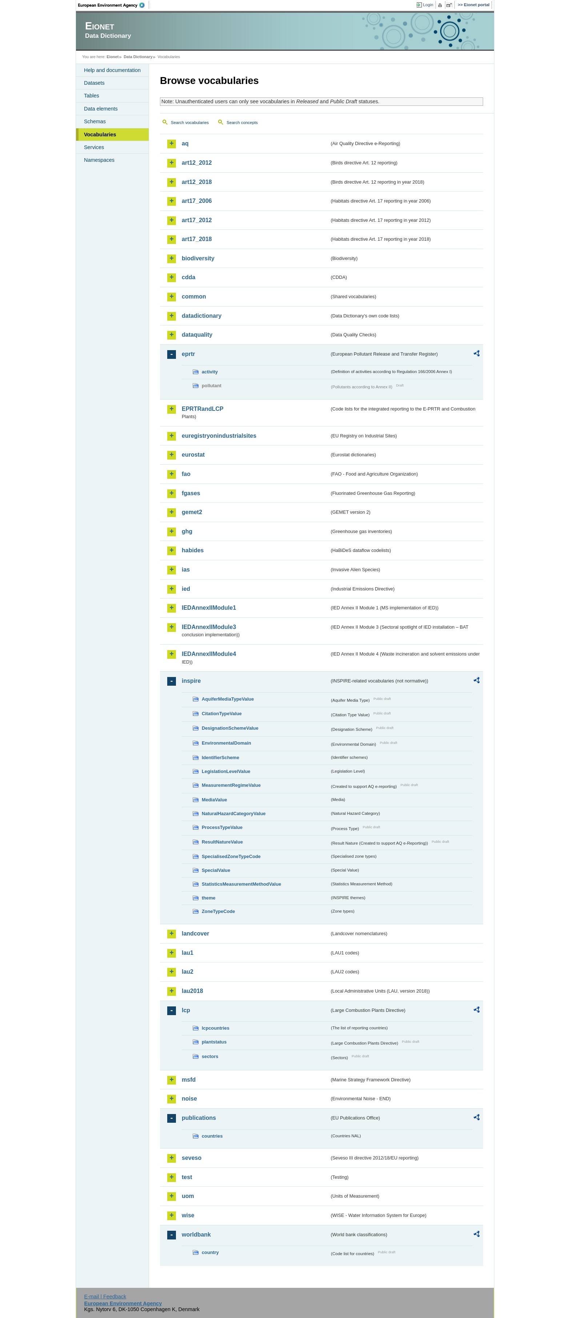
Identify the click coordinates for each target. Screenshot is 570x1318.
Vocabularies (100, 134)
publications (199, 1118)
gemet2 (192, 512)
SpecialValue (216, 870)
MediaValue (214, 799)
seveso (191, 1158)
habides (193, 550)
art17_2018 (197, 239)
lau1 (187, 953)
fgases (191, 493)
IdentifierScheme (220, 757)
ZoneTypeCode (218, 911)
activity (210, 371)
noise (189, 1098)
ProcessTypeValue (222, 827)
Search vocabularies (190, 122)
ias (186, 569)
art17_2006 (197, 201)
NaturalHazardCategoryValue (234, 813)
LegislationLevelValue (226, 771)
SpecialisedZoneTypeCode (231, 856)
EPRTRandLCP (203, 409)
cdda (188, 277)
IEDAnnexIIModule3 (209, 627)
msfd (189, 1080)
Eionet (113, 57)
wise (188, 1215)
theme (209, 898)
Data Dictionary (138, 57)
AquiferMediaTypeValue (228, 699)
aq (185, 143)
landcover (195, 933)
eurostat (193, 455)
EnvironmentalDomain (226, 743)
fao (186, 474)
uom (188, 1196)
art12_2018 (197, 182)
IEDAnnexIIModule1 (209, 608)
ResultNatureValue (222, 842)
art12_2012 (197, 163)
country (210, 1252)
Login (428, 5)
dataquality (197, 335)
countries (212, 1136)
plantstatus (214, 1042)
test (187, 1177)
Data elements (101, 109)
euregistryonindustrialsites (219, 436)
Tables (91, 96)
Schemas (95, 121)
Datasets (94, 83)
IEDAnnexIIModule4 (209, 654)
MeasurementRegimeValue (231, 785)
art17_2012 (197, 220)
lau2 (187, 972)
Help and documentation (112, 70)
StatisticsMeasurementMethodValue (241, 884)
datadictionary (201, 316)
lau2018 (192, 991)
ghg (187, 531)
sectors (210, 1056)
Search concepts (242, 122)
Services (94, 147)
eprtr (188, 354)
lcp (186, 1010)
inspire (191, 681)
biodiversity (198, 258)
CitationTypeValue (222, 713)
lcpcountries (215, 1028)
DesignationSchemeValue (230, 728)
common (194, 296)
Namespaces (99, 160)
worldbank (196, 1234)
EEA (113, 5)
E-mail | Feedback (105, 1296)
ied (186, 589)
